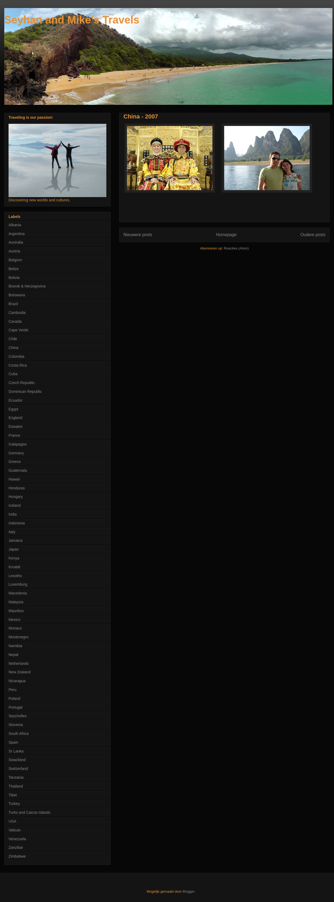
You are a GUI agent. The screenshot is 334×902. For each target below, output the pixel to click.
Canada (15, 321)
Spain (13, 742)
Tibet (13, 795)
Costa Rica (18, 365)
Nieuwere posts (137, 234)
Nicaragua (17, 681)
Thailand (16, 786)
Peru (13, 690)
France (14, 435)
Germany (16, 453)
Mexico (14, 619)
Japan (14, 549)
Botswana (17, 295)
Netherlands (19, 663)
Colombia (16, 356)
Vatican (15, 830)
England (15, 418)
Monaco (15, 628)
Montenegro (19, 637)
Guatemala (18, 470)
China (13, 348)
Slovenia (16, 725)
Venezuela (17, 839)
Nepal (13, 654)
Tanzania (16, 777)
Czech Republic (22, 383)
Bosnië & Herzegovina (27, 286)
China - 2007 (140, 116)
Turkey (14, 803)
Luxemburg (18, 584)
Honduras (17, 488)
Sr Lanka (16, 751)
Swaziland (17, 760)
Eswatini (15, 426)
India (13, 514)
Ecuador (15, 400)
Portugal (15, 707)
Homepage (226, 234)
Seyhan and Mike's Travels (71, 20)
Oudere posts (312, 234)
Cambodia (17, 312)
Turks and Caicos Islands (30, 812)
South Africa (19, 733)
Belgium (15, 260)
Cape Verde (18, 330)
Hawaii (14, 479)
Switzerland (18, 768)
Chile (13, 339)
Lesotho (15, 576)
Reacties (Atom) (236, 248)
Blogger (188, 891)
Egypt (13, 409)
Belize (14, 269)
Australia (16, 242)
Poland (14, 698)
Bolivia (14, 277)
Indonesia (17, 523)
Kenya (14, 558)
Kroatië (14, 567)
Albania (15, 225)
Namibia (15, 646)
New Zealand (20, 672)
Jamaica (15, 540)
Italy (12, 532)
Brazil (13, 304)
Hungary (16, 496)
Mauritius (16, 611)
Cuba (13, 374)
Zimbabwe (17, 856)
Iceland (15, 505)
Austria (14, 251)
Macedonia (18, 593)
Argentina (17, 234)
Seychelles (18, 716)
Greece (15, 461)
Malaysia (16, 602)
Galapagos (18, 444)
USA (12, 821)
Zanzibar (16, 847)
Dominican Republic (25, 391)
